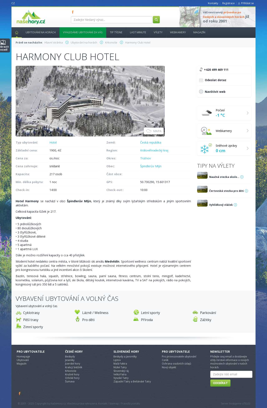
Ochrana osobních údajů (176, 363)
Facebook (20, 393)
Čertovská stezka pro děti (226, 191)
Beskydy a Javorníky (125, 356)
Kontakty (213, 3)
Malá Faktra (120, 363)
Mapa (153, 131)
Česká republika (150, 142)
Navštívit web (212, 91)
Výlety (158, 32)
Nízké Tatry (120, 367)
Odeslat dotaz (212, 80)
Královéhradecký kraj (154, 150)
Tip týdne (116, 32)
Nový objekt (169, 367)
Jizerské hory (72, 363)
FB (73, 12)
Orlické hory (72, 378)
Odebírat (220, 383)
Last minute (138, 32)
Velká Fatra (119, 374)
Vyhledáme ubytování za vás (83, 32)
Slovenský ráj (121, 371)
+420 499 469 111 (213, 69)
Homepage (23, 356)
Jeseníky (69, 360)
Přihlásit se (247, 3)
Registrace (228, 3)
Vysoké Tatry (120, 378)
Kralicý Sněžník (73, 367)
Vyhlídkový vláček (221, 205)
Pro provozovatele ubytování (179, 356)
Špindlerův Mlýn (150, 166)
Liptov (117, 360)
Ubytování (23, 360)
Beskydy (70, 356)
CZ (13, 3)
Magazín (199, 32)
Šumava (69, 381)
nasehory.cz (23, 9)
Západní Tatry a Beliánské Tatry (132, 381)
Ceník (165, 360)
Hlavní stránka (15, 32)
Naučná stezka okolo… (224, 177)
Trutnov (145, 158)
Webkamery (178, 32)
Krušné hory (72, 374)
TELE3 (247, 403)
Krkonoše (70, 371)
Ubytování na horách (41, 32)
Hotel (53, 142)
